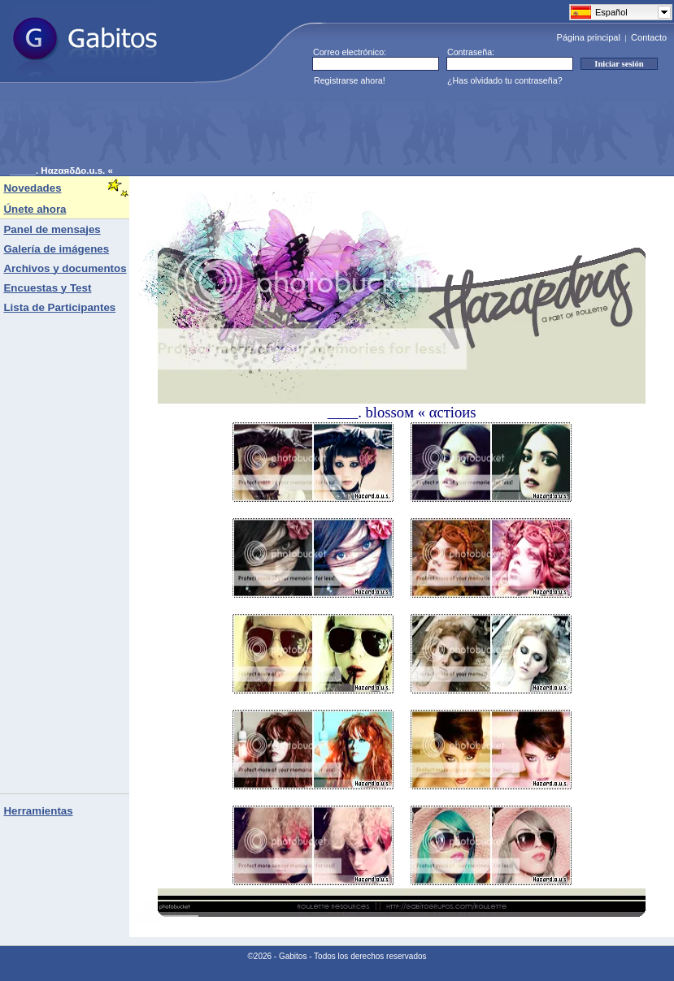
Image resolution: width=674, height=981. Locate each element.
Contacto (649, 37)
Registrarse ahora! (349, 80)
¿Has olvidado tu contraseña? (505, 80)
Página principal (588, 37)
